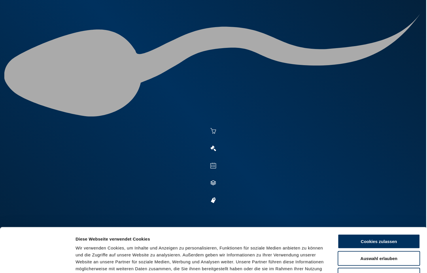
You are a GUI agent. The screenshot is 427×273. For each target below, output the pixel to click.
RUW (369, 26)
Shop (317, 26)
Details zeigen (314, 261)
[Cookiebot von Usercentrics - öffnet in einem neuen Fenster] (37, 261)
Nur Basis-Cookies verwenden (379, 230)
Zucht (255, 26)
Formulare (345, 26)
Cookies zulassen (379, 197)
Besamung (187, 26)
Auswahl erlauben (378, 214)
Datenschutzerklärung (99, 238)
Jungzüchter (287, 26)
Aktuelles (154, 26)
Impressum (140, 238)
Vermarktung (223, 26)
